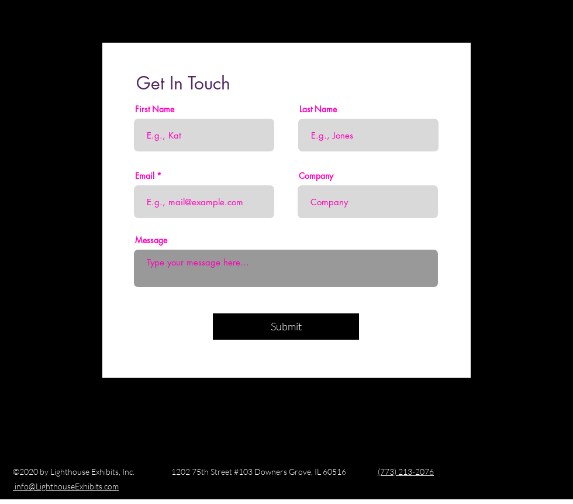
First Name (154, 109)
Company (316, 176)
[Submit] (286, 326)
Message (151, 240)
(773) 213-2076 (406, 472)
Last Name (318, 109)
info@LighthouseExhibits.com (66, 486)
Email (144, 176)
